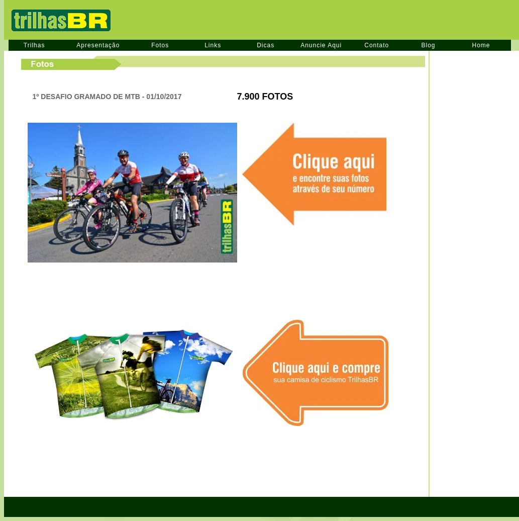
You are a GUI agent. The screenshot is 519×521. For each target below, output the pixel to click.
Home (481, 45)
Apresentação (98, 45)
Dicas (265, 45)
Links (212, 45)
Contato (376, 45)
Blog (428, 45)
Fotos (160, 45)
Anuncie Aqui (321, 45)
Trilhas (34, 45)
